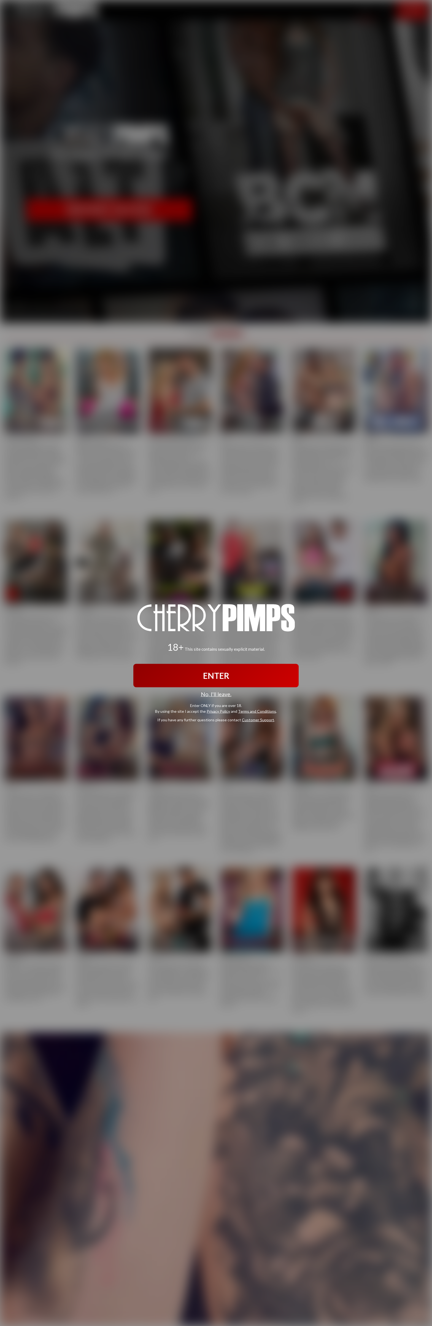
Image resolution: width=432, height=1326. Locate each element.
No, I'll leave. (216, 694)
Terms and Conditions (257, 711)
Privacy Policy (218, 711)
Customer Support (258, 719)
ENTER (216, 676)
